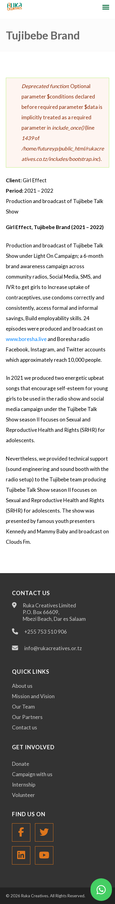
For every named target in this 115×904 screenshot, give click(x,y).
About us (22, 686)
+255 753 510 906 (45, 631)
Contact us (24, 727)
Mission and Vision (33, 696)
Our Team (23, 706)
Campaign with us (32, 774)
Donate (20, 764)
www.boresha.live (26, 339)
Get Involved (33, 747)
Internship (23, 784)
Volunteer (23, 795)
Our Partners (27, 717)
